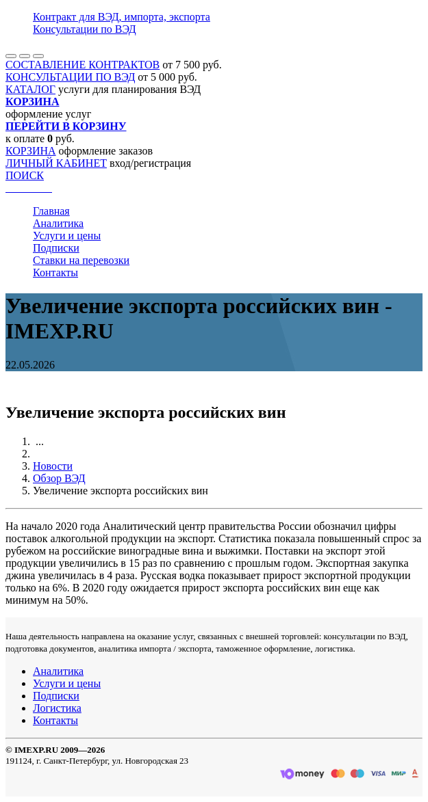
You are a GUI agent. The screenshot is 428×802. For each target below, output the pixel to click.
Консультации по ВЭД (84, 29)
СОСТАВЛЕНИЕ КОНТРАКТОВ (82, 64)
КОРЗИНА (30, 151)
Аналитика (58, 223)
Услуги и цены (67, 235)
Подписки (56, 248)
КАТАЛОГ (30, 89)
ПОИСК (24, 175)
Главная (51, 211)
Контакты (55, 272)
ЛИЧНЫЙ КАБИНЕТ (56, 163)
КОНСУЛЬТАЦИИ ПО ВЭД (70, 77)
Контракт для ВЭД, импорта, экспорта (121, 17)
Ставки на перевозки (81, 260)
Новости (53, 466)
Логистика (57, 708)
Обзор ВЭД (59, 478)
